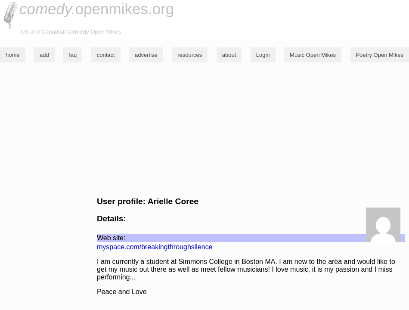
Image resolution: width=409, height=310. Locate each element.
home (13, 55)
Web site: (111, 238)
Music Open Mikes (313, 55)
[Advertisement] (204, 129)
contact (106, 55)
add (44, 55)
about (229, 55)
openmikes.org (96, 8)
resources (189, 55)
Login (263, 55)
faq (73, 55)
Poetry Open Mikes (379, 55)
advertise (146, 55)
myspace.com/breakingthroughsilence (155, 247)
